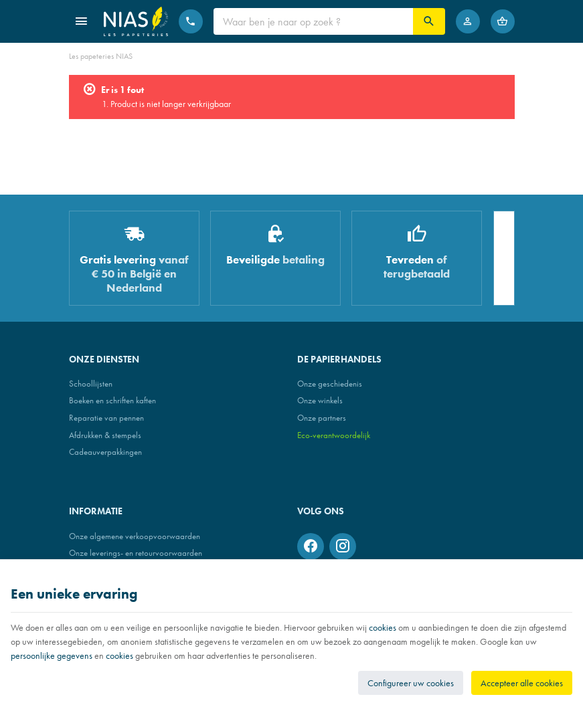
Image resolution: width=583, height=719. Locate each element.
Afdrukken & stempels (105, 435)
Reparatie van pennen (106, 417)
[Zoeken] (429, 21)
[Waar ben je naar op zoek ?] (313, 21)
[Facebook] (310, 546)
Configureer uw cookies (410, 683)
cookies (382, 627)
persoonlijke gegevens (51, 655)
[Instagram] (342, 546)
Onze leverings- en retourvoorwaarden (135, 552)
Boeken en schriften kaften (112, 400)
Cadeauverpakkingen (105, 451)
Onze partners (321, 417)
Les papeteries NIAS (101, 56)
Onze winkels (320, 400)
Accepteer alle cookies (522, 683)
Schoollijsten (90, 383)
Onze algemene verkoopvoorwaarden (134, 536)
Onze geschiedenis (329, 383)
